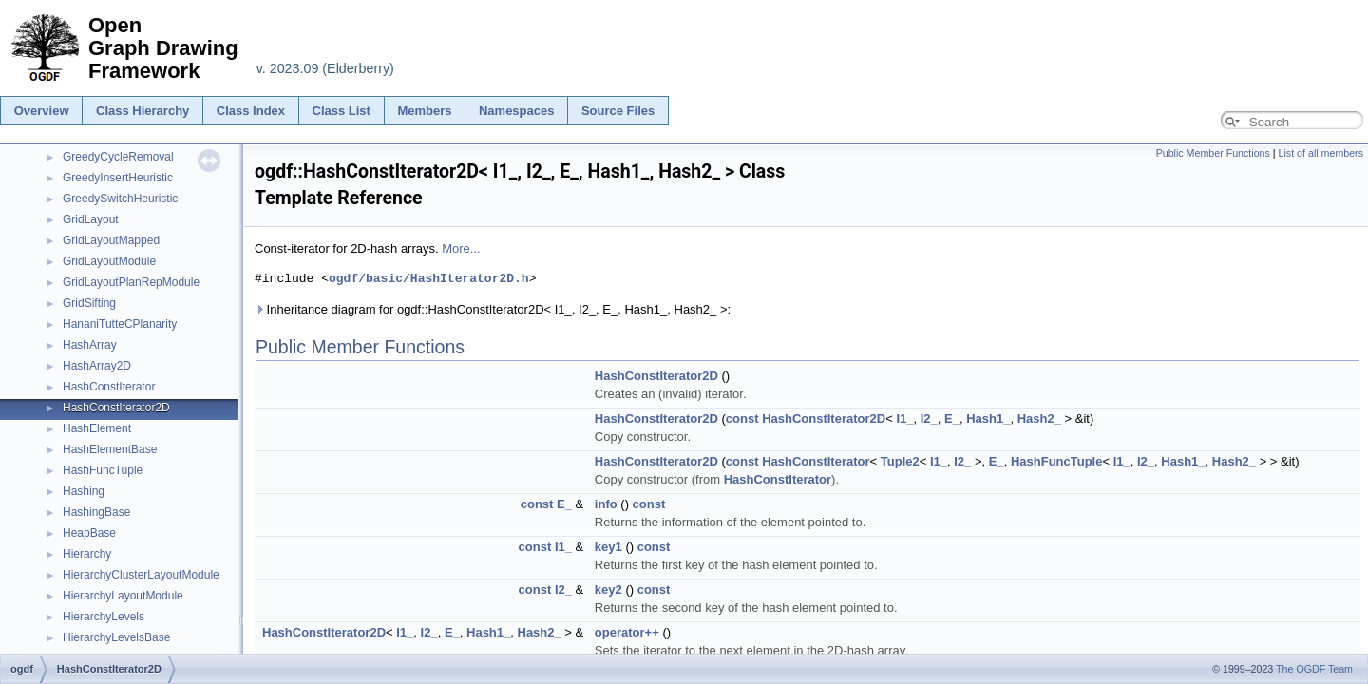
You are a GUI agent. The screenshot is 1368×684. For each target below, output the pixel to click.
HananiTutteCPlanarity (120, 324)
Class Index (251, 111)
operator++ (627, 632)
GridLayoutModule (109, 261)
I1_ (904, 418)
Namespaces (517, 111)
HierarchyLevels (103, 616)
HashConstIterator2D (116, 407)
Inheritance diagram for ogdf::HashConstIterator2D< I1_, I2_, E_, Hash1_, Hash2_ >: (493, 309)
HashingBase (96, 512)
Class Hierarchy (142, 111)
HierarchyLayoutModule (123, 595)
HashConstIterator (109, 386)
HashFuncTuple (102, 470)
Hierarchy (87, 553)
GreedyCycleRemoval (118, 156)
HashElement (97, 428)
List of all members (1321, 153)
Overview (41, 111)
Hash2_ (1039, 418)
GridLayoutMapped (111, 240)
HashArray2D (97, 365)
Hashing (83, 491)
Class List (341, 111)
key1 (608, 547)
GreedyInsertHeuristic (118, 177)
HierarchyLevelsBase (116, 637)
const (742, 418)
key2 (608, 589)
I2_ (929, 418)
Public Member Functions (1213, 153)
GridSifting (89, 303)
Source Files (618, 111)
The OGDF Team (1314, 668)
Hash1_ (988, 418)
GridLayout (91, 219)
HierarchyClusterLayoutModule (141, 574)
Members (424, 111)
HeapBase (89, 533)
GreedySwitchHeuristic (120, 198)
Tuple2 (900, 461)
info (606, 504)
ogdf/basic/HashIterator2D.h (429, 278)
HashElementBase (110, 449)
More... (461, 248)
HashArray (90, 345)
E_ (952, 418)
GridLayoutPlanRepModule (131, 282)
